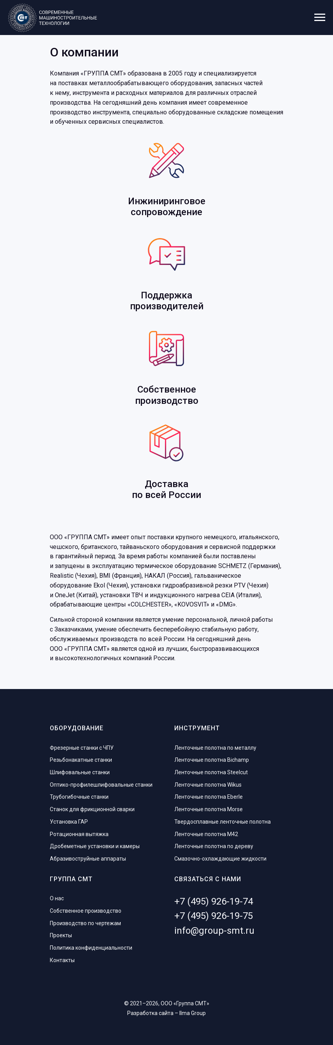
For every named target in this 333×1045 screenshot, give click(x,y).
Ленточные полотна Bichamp (211, 760)
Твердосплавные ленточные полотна (222, 822)
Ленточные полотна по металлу (215, 748)
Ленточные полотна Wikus (208, 785)
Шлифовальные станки (80, 772)
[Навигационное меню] (319, 17)
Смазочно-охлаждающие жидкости (220, 859)
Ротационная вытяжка (79, 834)
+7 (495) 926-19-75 (213, 915)
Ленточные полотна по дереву (213, 846)
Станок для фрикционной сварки (92, 809)
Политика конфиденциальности (91, 948)
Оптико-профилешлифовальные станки (101, 785)
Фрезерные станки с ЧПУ (82, 748)
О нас (57, 898)
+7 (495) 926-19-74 (213, 901)
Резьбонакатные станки (81, 760)
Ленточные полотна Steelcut (211, 772)
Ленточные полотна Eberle (208, 797)
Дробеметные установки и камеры (95, 846)
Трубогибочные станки (79, 797)
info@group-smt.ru (214, 930)
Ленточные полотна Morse (208, 809)
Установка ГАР (69, 822)
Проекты (61, 935)
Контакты (62, 960)
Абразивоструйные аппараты (88, 859)
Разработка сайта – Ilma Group (166, 1013)
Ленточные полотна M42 (206, 834)
